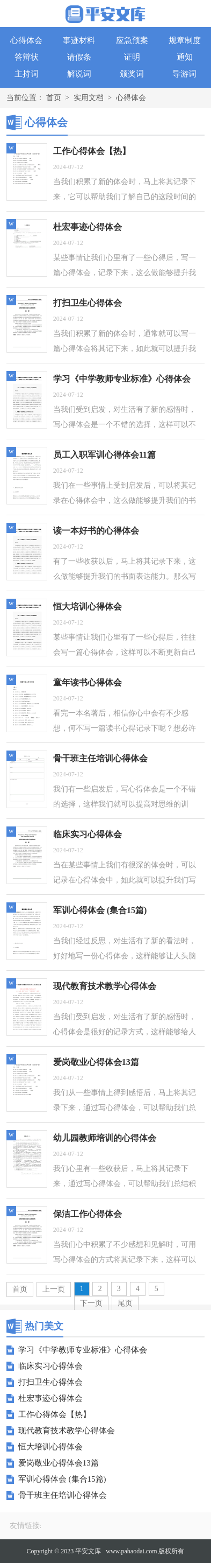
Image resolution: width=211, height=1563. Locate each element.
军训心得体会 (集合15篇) (62, 1479)
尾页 (125, 1303)
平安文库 (88, 1551)
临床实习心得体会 (50, 1366)
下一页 (91, 1303)
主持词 (26, 73)
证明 (132, 57)
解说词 (79, 73)
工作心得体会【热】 (54, 1414)
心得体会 (26, 40)
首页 (53, 98)
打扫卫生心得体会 (50, 1382)
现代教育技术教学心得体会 (66, 1430)
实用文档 (89, 98)
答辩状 (26, 57)
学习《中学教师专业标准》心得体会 (82, 1349)
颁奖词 (132, 73)
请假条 (79, 57)
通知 (185, 57)
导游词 (184, 73)
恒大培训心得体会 (50, 1446)
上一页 (53, 1289)
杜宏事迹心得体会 (50, 1398)
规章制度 (185, 40)
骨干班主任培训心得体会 (62, 1495)
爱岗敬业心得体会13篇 (58, 1463)
